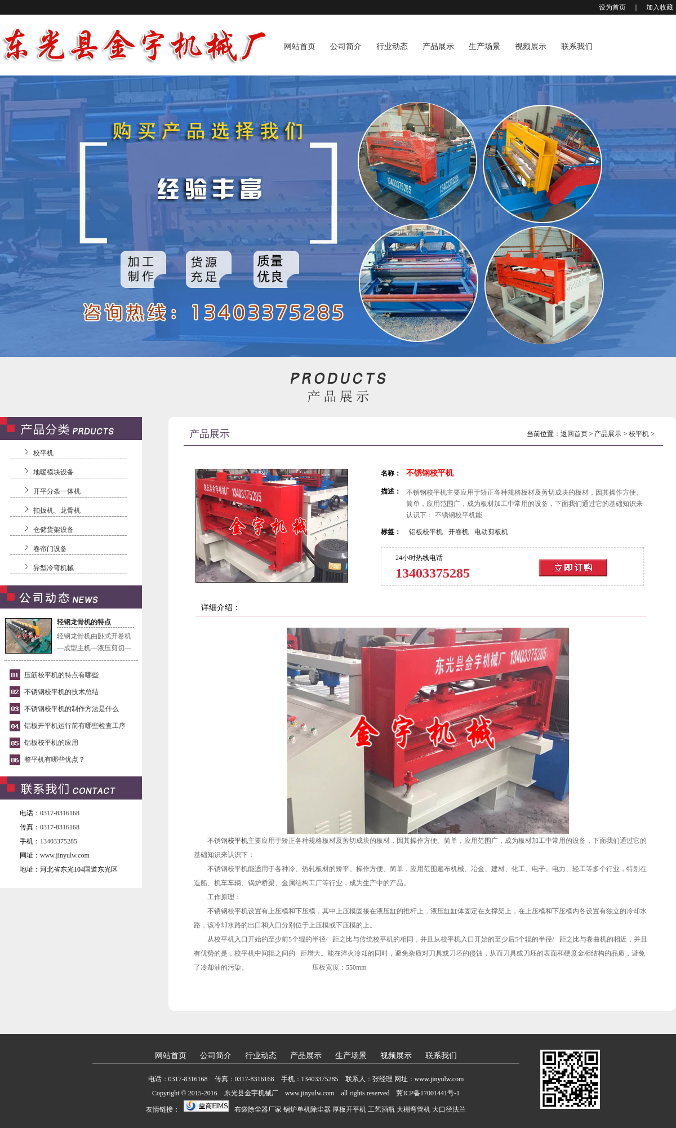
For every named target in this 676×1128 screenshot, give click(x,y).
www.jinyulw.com (65, 855)
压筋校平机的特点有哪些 (61, 675)
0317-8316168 (59, 813)
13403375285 (58, 841)
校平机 (43, 453)
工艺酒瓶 (381, 1109)
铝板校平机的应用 (51, 743)
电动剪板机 (491, 532)
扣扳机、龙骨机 (57, 510)
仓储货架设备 (53, 530)
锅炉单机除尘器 (307, 1109)
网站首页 (299, 46)
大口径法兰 (449, 1109)
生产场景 (484, 46)
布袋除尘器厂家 (258, 1109)
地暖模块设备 (53, 472)
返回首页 (574, 434)
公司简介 (346, 46)
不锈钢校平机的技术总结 (61, 692)
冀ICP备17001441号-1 (428, 1093)
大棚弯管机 (413, 1109)
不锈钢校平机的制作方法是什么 (71, 709)
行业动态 (392, 46)
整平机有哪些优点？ (54, 759)
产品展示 (438, 46)
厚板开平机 (349, 1109)
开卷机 (458, 532)
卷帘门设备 (50, 549)
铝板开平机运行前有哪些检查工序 (75, 726)
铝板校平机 (426, 532)
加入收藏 (659, 7)
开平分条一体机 (57, 491)
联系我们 (577, 46)
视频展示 (530, 46)
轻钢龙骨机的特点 (84, 622)
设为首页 (612, 7)
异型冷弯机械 (53, 568)
